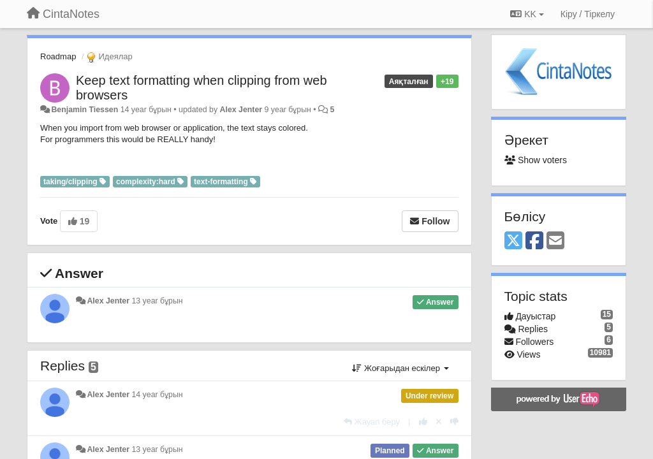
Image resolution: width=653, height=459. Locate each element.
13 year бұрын (156, 300)
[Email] (555, 241)
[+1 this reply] (423, 421)
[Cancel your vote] (439, 421)
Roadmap (58, 56)
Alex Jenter (241, 109)
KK (526, 14)
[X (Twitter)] (513, 241)
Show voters (535, 160)
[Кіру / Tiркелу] (587, 14)
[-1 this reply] (454, 421)
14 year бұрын (156, 394)
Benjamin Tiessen (84, 109)
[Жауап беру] (372, 421)
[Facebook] (534, 241)
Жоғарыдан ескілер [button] (400, 368)
